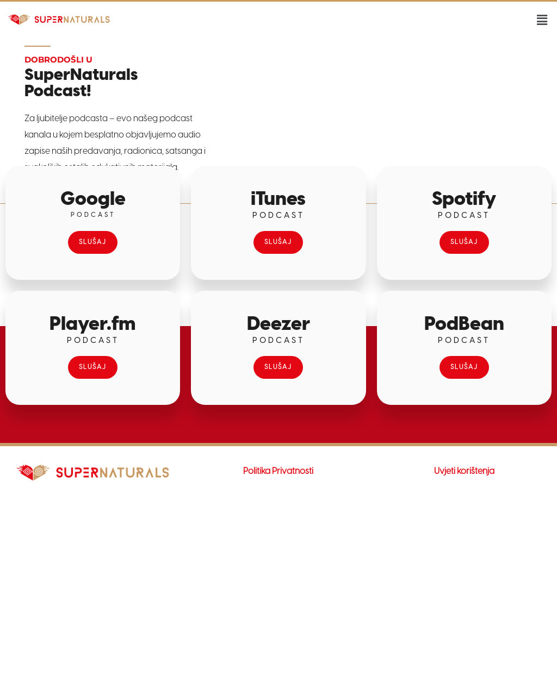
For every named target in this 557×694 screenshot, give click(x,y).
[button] (542, 20)
